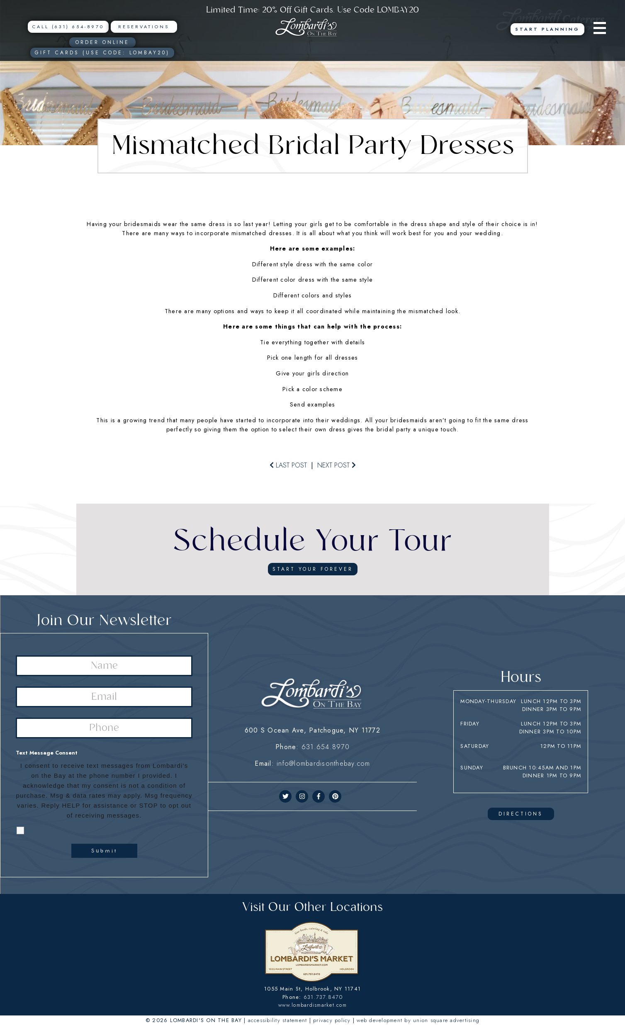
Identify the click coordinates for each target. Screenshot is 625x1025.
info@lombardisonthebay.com (323, 763)
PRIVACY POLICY (332, 1020)
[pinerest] (335, 796)
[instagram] (302, 796)
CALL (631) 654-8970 (68, 26)
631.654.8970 (326, 747)
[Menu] (602, 29)
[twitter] (285, 796)
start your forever (312, 569)
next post (336, 465)
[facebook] (318, 796)
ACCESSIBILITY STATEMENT (277, 1020)
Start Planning (547, 29)
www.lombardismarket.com (312, 1005)
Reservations (143, 26)
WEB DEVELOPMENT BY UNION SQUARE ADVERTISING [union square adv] (418, 1020)
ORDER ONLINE (102, 42)
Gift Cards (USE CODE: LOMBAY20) (102, 52)
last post (288, 465)
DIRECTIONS (521, 814)
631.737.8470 (323, 997)
